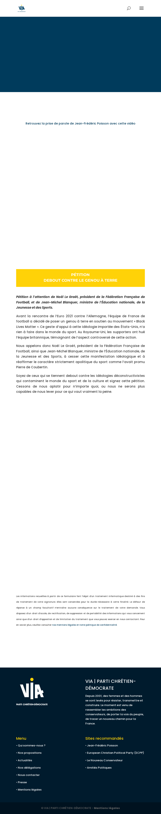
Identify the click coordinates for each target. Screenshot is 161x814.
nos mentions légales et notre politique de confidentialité (84, 625)
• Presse (21, 782)
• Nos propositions (29, 753)
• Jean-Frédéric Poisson (101, 745)
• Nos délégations (28, 768)
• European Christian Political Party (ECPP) (114, 753)
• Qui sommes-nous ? (30, 745)
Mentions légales (107, 808)
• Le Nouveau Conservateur (104, 760)
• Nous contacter (28, 775)
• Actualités (24, 760)
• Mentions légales (29, 790)
